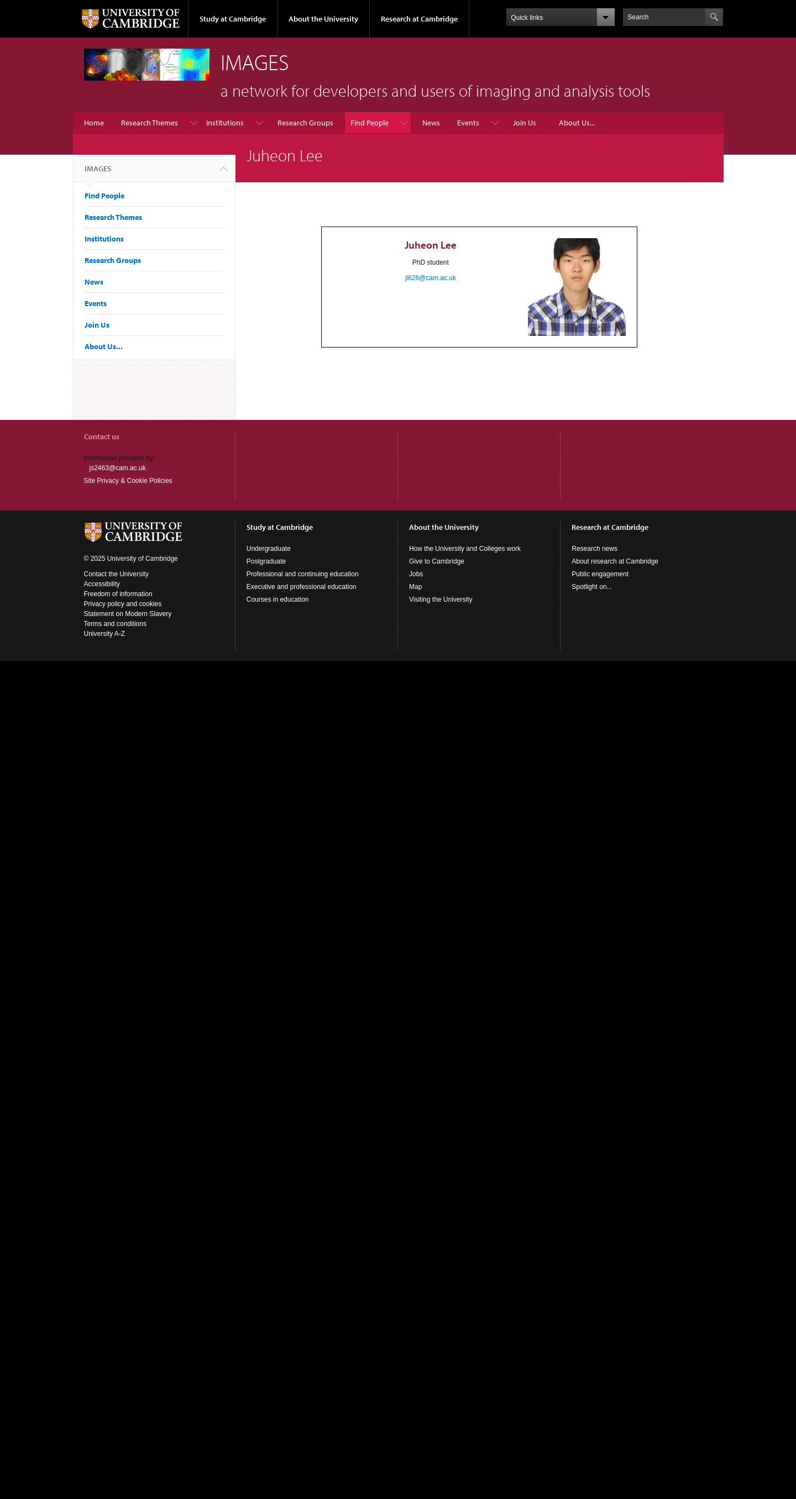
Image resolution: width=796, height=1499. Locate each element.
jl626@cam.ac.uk (430, 278)
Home (94, 123)
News (431, 123)
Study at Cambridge (233, 19)
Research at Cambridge (419, 19)
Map (415, 587)
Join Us (524, 123)
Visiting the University (441, 599)
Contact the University (116, 574)
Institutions (225, 123)
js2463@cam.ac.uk (118, 468)
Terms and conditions (115, 624)
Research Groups (305, 123)
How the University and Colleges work (465, 549)
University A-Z (104, 634)
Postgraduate (266, 561)
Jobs (416, 574)
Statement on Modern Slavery (128, 614)
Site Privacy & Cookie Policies (128, 481)
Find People (369, 123)
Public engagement (600, 574)
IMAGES (98, 173)
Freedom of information (118, 594)
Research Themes (149, 123)
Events (468, 123)
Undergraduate (269, 549)
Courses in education (278, 599)
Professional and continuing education (303, 574)
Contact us (101, 436)
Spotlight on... (592, 587)
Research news (594, 549)
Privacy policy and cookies (123, 604)
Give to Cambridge (436, 561)
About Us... (577, 123)
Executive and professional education (302, 587)
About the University (323, 19)
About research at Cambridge (615, 561)
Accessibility (102, 584)
